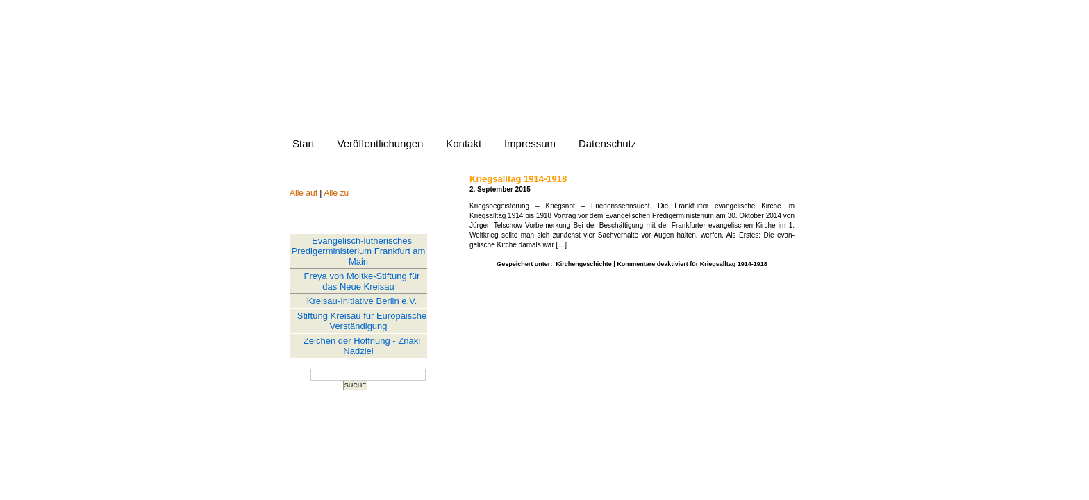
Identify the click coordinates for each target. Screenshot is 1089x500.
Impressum (530, 143)
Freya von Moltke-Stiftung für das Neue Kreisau (362, 281)
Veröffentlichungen (380, 143)
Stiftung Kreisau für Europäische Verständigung (361, 320)
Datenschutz (607, 143)
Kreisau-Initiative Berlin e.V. (362, 301)
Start (303, 143)
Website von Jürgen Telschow (534, 83)
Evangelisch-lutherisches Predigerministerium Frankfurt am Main (359, 251)
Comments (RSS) (573, 433)
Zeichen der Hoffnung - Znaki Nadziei (362, 345)
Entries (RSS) (509, 433)
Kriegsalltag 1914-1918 (518, 179)
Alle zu (336, 193)
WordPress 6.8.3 (595, 425)
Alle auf (303, 193)
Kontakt (463, 143)
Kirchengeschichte (584, 263)
